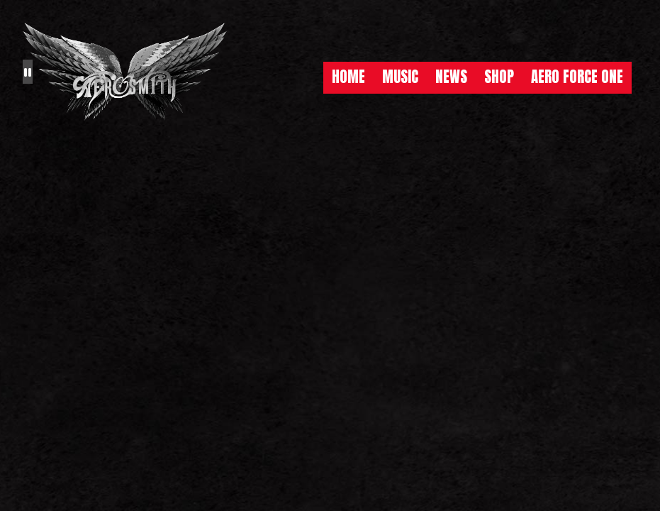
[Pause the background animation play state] (28, 72)
